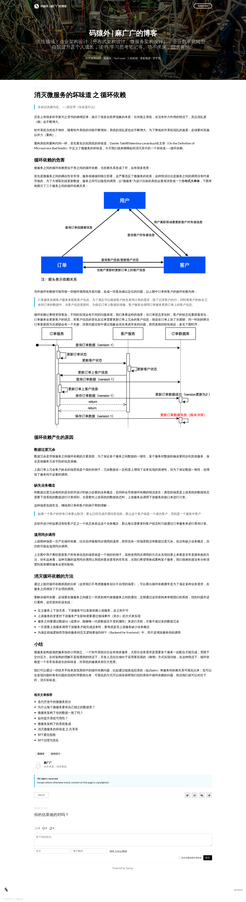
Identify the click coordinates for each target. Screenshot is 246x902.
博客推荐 (145, 58)
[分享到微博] (195, 795)
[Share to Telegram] (209, 795)
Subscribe (202, 5)
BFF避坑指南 (47, 734)
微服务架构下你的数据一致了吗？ (60, 712)
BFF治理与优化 (48, 740)
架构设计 (55, 753)
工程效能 (132, 58)
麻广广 (48, 762)
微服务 (107, 58)
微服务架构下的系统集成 (54, 723)
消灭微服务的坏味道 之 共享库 (58, 729)
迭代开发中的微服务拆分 (54, 701)
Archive (238, 890)
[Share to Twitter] (187, 795)
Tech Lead (119, 58)
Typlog (19, 899)
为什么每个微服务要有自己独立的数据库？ (66, 707)
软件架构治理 (93, 58)
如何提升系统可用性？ (53, 718)
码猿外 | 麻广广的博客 (123, 33)
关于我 (157, 58)
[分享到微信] (202, 795)
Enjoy (41, 795)
